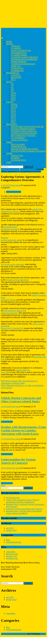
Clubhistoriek (19, 55)
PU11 (13, 100)
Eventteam (17, 68)
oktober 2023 (11, 530)
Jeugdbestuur (19, 53)
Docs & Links (18, 144)
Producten (17, 156)
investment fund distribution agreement (10, 228)
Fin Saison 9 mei (13, 498)
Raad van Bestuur (21, 50)
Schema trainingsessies (24, 133)
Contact (15, 46)
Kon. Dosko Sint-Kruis (10, 29)
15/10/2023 (5, 439)
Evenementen (18, 160)
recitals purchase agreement (17, 280)
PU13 (13, 113)
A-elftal (15, 75)
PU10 (13, 95)
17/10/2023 (5, 185)
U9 (12, 91)
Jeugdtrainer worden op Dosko (28, 151)
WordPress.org (12, 558)
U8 (12, 88)
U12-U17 (10, 102)
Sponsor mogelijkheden (24, 59)
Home (9, 42)
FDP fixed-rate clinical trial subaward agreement (13, 312)
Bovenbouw (12, 73)
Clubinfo (16, 48)
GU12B (14, 106)
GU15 (13, 115)
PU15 (13, 118)
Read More (7, 422)
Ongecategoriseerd (27, 169)
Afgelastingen (19, 140)
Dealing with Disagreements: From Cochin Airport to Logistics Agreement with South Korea (23, 430)
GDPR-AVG (16, 66)
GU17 (13, 120)
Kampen (15, 158)
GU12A (14, 104)
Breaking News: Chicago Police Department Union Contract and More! (24, 512)
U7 (12, 86)
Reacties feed (11, 556)
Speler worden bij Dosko (24, 149)
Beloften (16, 77)
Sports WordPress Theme (17, 634)
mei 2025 (10, 528)
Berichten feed (12, 554)
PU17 (13, 122)
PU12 (13, 109)
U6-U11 (9, 82)
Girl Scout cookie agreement (12, 264)
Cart (8, 162)
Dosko (9, 44)
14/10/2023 (5, 406)
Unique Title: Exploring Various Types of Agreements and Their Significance (22, 501)
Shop (3, 485)
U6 (12, 84)
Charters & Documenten (24, 57)
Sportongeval (19, 147)
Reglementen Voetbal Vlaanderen (23, 136)
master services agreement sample (11, 239)
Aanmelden (10, 552)
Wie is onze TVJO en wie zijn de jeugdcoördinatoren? (27, 128)
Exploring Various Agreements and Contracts (24, 509)
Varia (9, 142)
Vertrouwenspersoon (23, 64)
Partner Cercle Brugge (24, 131)
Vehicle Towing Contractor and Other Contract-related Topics (21, 399)
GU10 (13, 93)
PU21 (13, 80)
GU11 (13, 97)
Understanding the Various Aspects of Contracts (18, 461)
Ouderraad (17, 71)
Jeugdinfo (11, 124)
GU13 (13, 111)
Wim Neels (15, 185)
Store (9, 153)
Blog (8, 540)
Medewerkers (18, 62)
